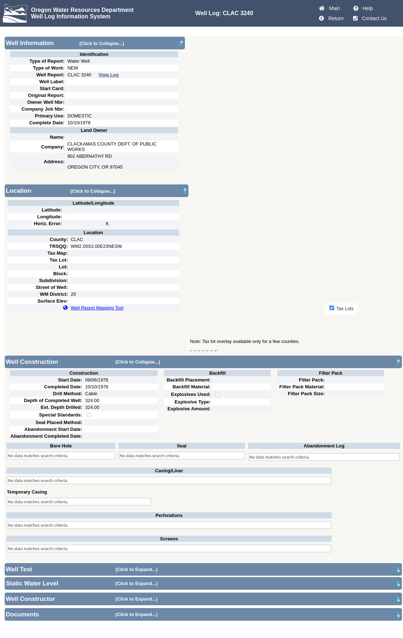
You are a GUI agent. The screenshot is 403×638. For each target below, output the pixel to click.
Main (333, 8)
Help (366, 8)
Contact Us (373, 18)
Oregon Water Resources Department (82, 10)
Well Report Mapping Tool (97, 308)
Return (335, 18)
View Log (108, 74)
